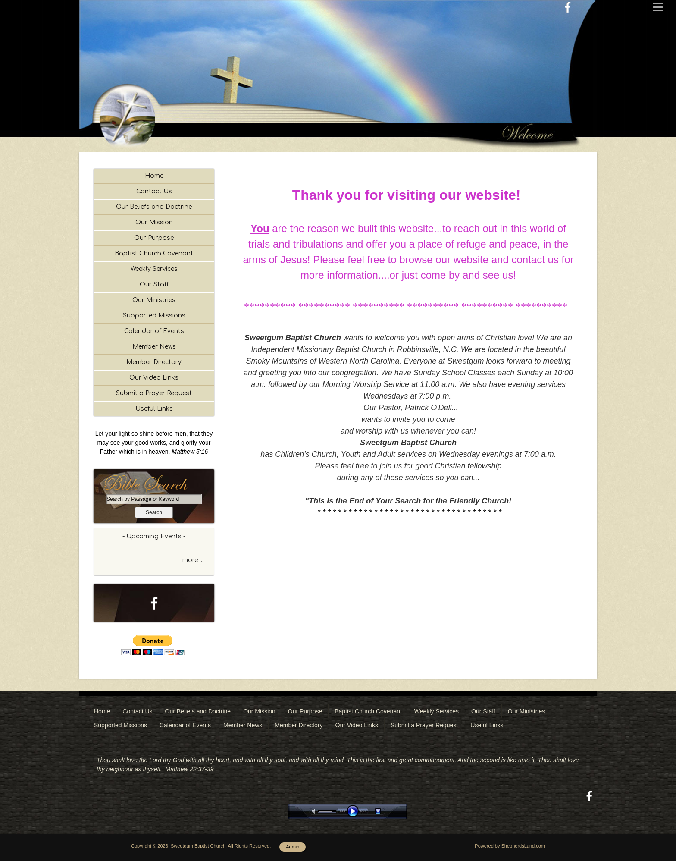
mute (315, 811)
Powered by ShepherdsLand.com (510, 845)
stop (385, 811)
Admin (292, 846)
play (355, 811)
